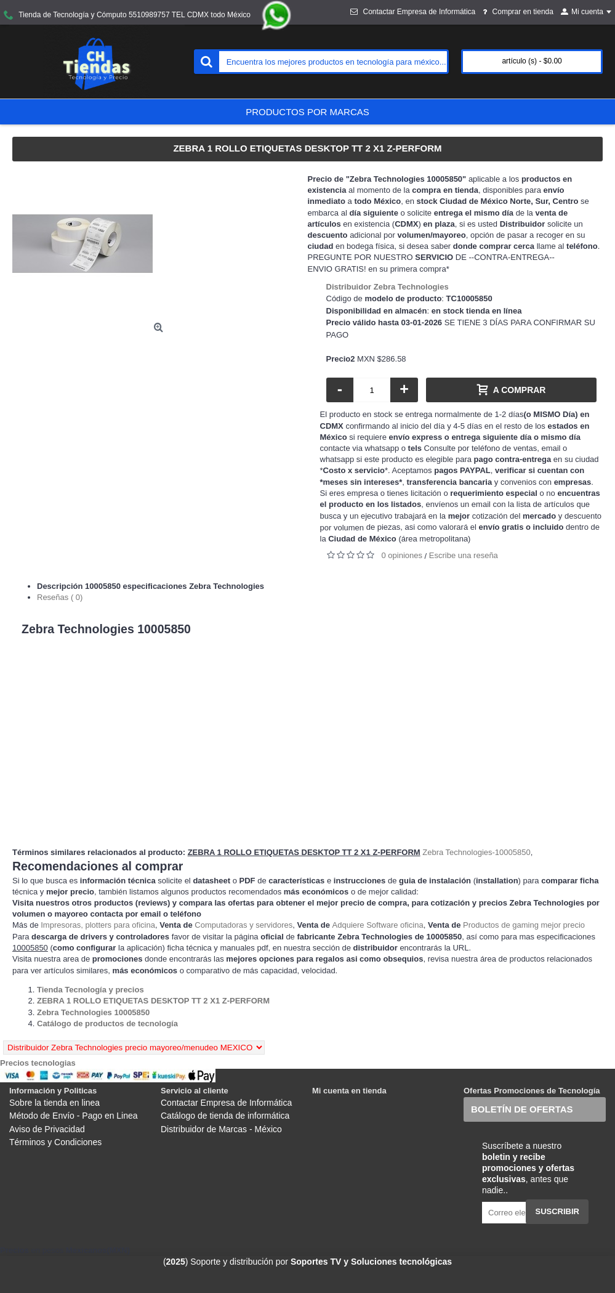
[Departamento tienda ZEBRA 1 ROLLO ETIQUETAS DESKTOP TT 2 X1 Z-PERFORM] (153, 1000)
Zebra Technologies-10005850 (476, 852)
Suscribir (557, 1211)
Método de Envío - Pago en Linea (73, 1116)
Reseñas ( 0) (59, 597)
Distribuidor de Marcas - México (221, 1129)
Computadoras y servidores (243, 925)
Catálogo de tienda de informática (225, 1116)
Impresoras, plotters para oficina (98, 925)
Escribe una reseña (463, 555)
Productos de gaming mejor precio (524, 925)
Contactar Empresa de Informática (226, 1103)
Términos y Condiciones (55, 1142)
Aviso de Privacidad (47, 1129)
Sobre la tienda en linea (54, 1103)
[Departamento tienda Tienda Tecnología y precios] (90, 989)
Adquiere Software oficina (378, 925)
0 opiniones (402, 555)
